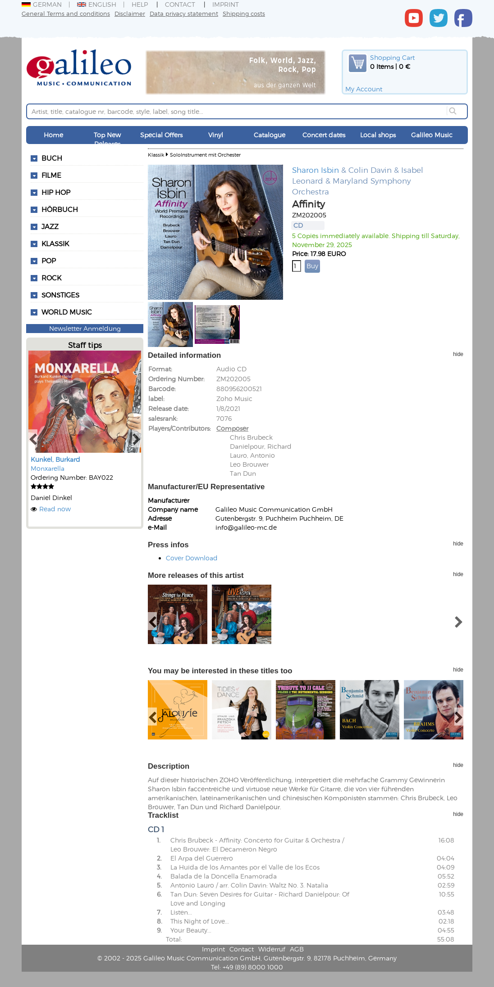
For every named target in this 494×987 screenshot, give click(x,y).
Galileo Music (432, 135)
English (96, 4)
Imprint (225, 4)
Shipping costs (244, 13)
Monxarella (47, 468)
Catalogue (269, 135)
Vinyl (215, 135)
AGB (297, 949)
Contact (180, 4)
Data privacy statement (184, 13)
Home (53, 135)
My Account (363, 89)
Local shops (378, 135)
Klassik (156, 155)
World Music (66, 312)
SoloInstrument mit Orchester (205, 155)
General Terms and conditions (66, 13)
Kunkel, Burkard (55, 459)
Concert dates (323, 135)
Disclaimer (129, 13)
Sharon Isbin (315, 169)
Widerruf (271, 949)
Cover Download (192, 558)
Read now (55, 509)
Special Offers (161, 135)
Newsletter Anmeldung (85, 328)
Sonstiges (60, 295)
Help (140, 4)
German (42, 4)
